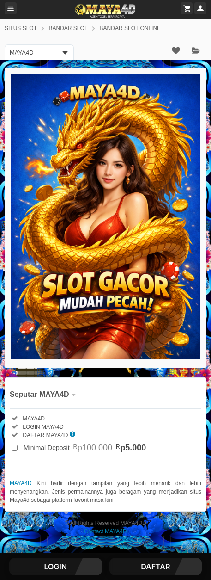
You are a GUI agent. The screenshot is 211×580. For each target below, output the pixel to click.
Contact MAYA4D (105, 531)
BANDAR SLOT (68, 28)
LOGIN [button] (55, 566)
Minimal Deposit (85, 448)
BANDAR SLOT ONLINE (130, 28)
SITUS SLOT (21, 28)
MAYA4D (21, 483)
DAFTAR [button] (155, 566)
